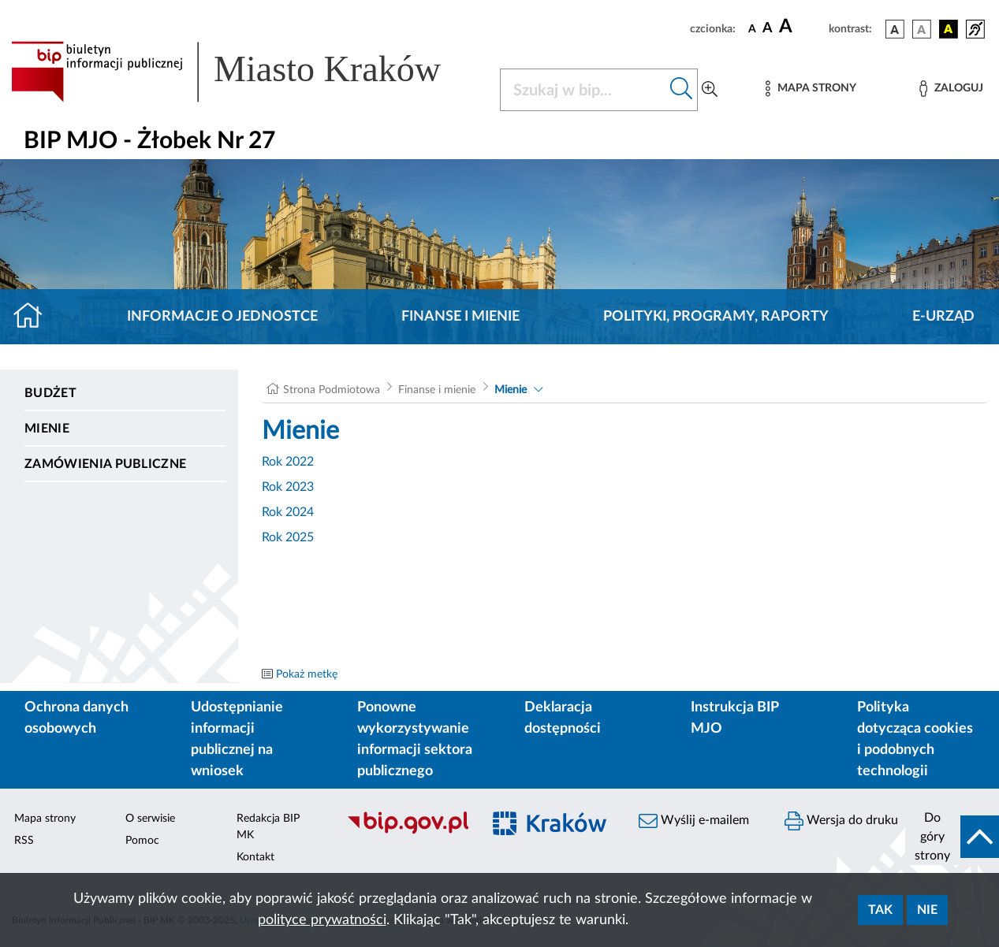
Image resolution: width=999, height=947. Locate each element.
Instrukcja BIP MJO (734, 718)
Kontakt (255, 857)
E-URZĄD (943, 317)
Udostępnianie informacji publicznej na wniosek (237, 739)
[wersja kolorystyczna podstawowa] (895, 29)
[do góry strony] (952, 836)
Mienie (46, 428)
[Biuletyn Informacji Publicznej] (406, 832)
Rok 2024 (288, 512)
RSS (24, 840)
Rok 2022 (288, 461)
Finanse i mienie (460, 317)
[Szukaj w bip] (681, 90)
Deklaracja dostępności (562, 718)
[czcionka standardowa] (752, 28)
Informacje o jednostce (222, 317)
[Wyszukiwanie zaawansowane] (710, 90)
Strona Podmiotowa (331, 390)
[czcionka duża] (801, 27)
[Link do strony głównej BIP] (246, 71)
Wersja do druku (841, 820)
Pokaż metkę (306, 674)
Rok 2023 (288, 487)
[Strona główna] (34, 316)
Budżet (50, 393)
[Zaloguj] (950, 88)
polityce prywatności (322, 920)
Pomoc (142, 840)
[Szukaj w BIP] (583, 90)
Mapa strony (45, 818)
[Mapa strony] (810, 88)
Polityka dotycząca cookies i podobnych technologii (915, 739)
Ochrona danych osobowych (76, 718)
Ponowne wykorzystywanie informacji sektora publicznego (414, 739)
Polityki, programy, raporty (716, 317)
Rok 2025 (288, 537)
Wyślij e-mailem (694, 820)
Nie (927, 910)
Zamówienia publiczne (105, 464)
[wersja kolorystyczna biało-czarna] (922, 29)
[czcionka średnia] (767, 28)
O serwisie (150, 818)
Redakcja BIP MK (268, 827)
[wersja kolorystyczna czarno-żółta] (948, 29)
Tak (880, 910)
